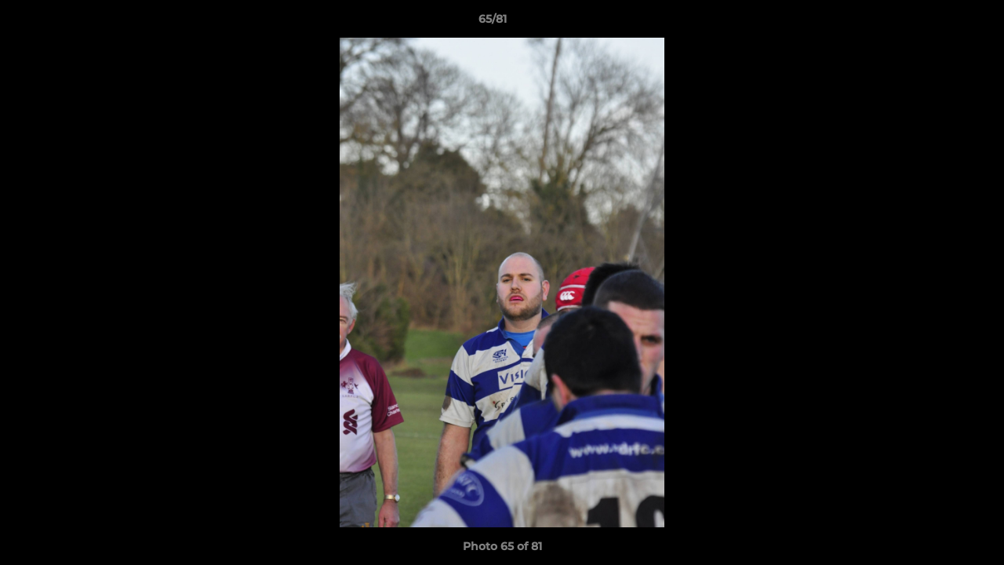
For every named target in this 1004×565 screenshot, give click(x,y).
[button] (938, 23)
